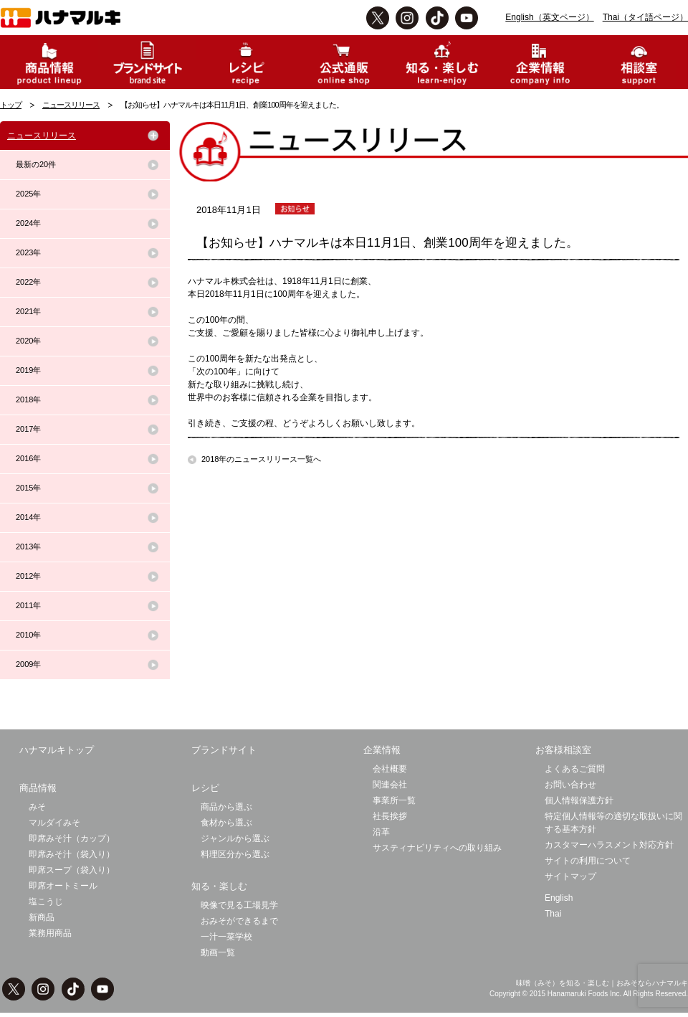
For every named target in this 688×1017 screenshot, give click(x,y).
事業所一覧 (394, 800)
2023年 (28, 252)
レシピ (205, 787)
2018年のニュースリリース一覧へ (261, 459)
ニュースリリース (71, 104)
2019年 (28, 370)
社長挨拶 (390, 816)
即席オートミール (63, 886)
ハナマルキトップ (56, 749)
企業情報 (382, 749)
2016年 (28, 458)
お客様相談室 (563, 749)
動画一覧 (218, 952)
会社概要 (390, 769)
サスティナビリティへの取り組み (437, 848)
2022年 (28, 282)
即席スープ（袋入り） (72, 870)
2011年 (28, 605)
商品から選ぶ (226, 807)
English (559, 898)
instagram (407, 17)
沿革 (381, 832)
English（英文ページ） (549, 17)
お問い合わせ (570, 785)
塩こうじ (46, 902)
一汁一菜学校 (226, 937)
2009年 (28, 664)
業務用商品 (50, 933)
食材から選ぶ (226, 823)
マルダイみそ (54, 823)
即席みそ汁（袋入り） (72, 854)
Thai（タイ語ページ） (645, 17)
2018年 (28, 399)
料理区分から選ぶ (235, 854)
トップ (11, 104)
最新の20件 (36, 164)
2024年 (28, 223)
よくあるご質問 (575, 769)
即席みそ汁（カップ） (72, 838)
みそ (37, 807)
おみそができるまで (239, 921)
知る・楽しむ (219, 886)
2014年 (28, 517)
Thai (553, 914)
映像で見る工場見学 (239, 905)
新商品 (41, 917)
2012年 (28, 576)
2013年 (28, 546)
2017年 (28, 429)
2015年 (28, 487)
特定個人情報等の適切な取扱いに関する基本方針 (613, 822)
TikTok (437, 17)
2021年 (28, 311)
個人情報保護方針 (579, 800)
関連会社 (390, 785)
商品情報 (38, 787)
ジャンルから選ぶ (235, 838)
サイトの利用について (588, 861)
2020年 (28, 340)
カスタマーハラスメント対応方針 (609, 845)
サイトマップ (570, 876)
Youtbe (466, 17)
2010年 (28, 634)
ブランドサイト (224, 749)
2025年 (28, 193)
